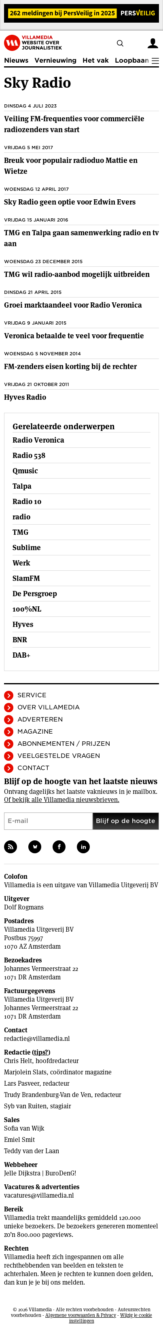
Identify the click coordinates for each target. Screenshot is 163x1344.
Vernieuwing (55, 60)
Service (32, 695)
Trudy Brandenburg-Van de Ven (47, 1095)
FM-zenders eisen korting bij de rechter (70, 366)
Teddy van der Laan (31, 1151)
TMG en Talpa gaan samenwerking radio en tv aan (81, 238)
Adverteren (40, 719)
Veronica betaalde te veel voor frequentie (74, 335)
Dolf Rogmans (24, 907)
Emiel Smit (19, 1139)
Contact (33, 768)
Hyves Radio (25, 397)
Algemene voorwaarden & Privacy (80, 1315)
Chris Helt (18, 1061)
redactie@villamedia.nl (37, 1038)
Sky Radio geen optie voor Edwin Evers (69, 202)
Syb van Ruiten (25, 1106)
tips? (41, 1052)
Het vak (96, 60)
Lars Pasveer (21, 1083)
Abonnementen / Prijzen (63, 743)
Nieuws (16, 60)
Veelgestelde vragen (58, 756)
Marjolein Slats (25, 1072)
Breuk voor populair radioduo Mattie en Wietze (71, 166)
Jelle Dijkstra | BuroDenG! (40, 1173)
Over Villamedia (48, 707)
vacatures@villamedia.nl (39, 1195)
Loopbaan (132, 60)
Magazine (35, 731)
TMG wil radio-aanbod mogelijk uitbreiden (77, 274)
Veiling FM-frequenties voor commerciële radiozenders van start (74, 124)
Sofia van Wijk (24, 1128)
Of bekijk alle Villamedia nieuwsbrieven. (61, 799)
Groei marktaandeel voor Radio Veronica (73, 305)
